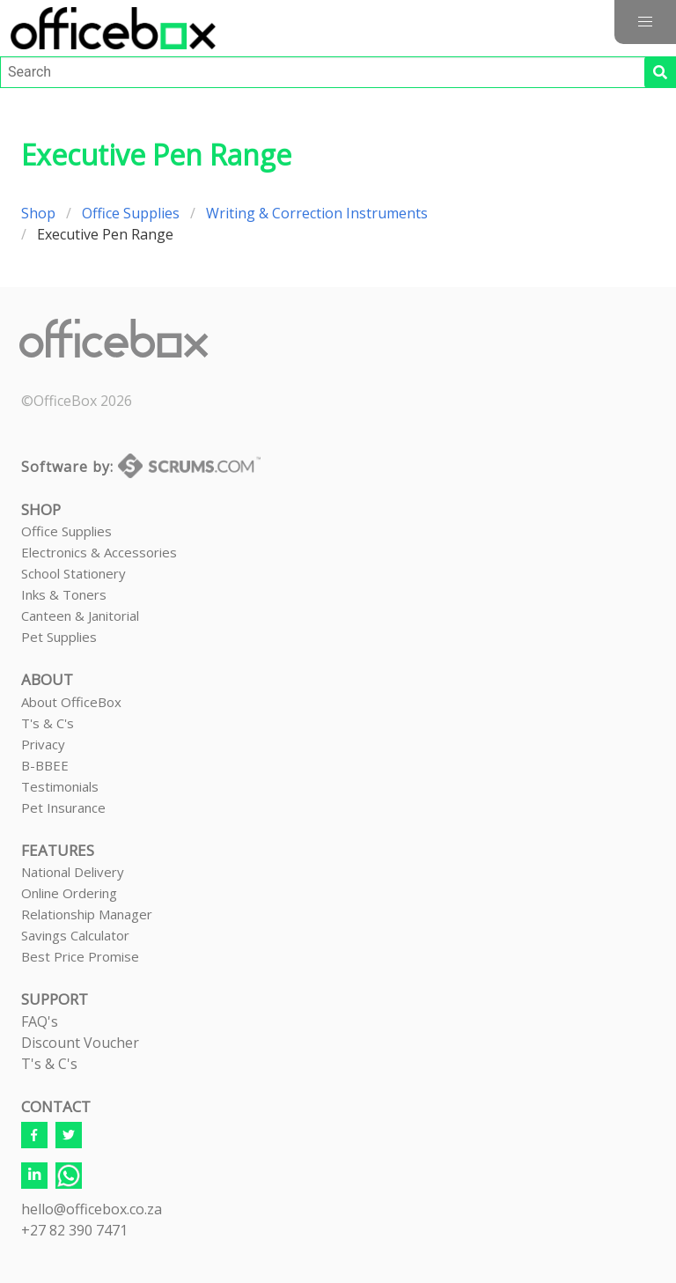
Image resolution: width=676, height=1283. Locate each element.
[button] (645, 22)
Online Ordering (69, 893)
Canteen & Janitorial (80, 615)
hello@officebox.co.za (91, 1209)
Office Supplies (131, 213)
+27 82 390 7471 (74, 1230)
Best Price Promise (80, 956)
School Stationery (73, 573)
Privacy (43, 744)
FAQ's (39, 1021)
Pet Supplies (59, 636)
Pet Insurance (63, 807)
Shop (38, 213)
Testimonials (60, 786)
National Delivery (72, 872)
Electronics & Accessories (99, 552)
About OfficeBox (71, 702)
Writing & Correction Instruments (317, 213)
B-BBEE (45, 765)
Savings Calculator (75, 935)
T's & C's (47, 723)
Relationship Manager (86, 914)
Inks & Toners (64, 594)
